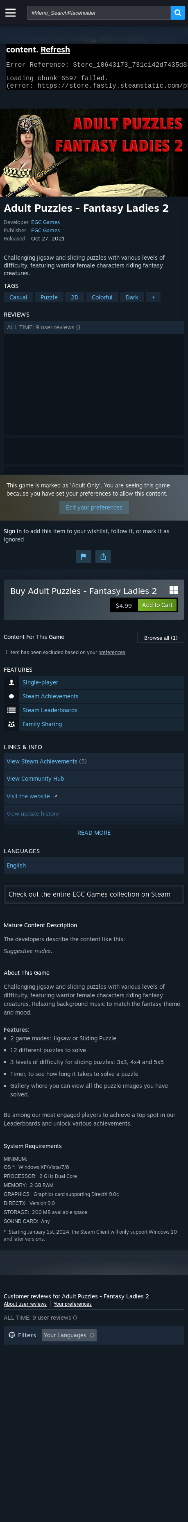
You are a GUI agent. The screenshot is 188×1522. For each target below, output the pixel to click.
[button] (94, 332)
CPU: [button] (15, 1377)
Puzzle (49, 302)
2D (75, 302)
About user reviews (25, 1309)
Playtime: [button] (131, 1352)
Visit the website (33, 800)
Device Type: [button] (83, 1377)
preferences (111, 657)
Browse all (161, 642)
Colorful (102, 302)
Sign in (13, 535)
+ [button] (153, 302)
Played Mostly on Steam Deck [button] (48, 1364)
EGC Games (45, 227)
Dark (132, 302)
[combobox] (99, 13)
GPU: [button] (43, 1377)
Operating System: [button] (129, 1364)
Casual (18, 302)
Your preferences (73, 1309)
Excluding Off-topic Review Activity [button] (56, 1352)
